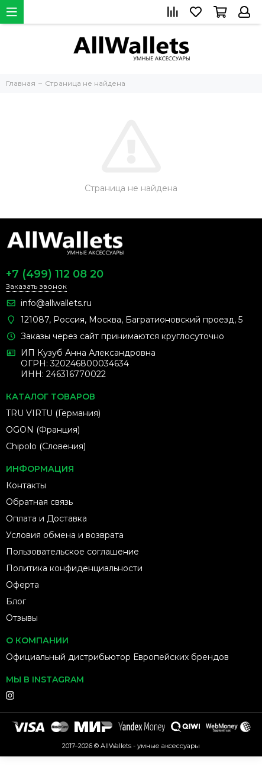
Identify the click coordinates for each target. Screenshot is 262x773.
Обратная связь (39, 502)
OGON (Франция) (43, 429)
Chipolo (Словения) (46, 446)
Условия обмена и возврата (65, 535)
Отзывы (22, 618)
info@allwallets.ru (56, 303)
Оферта (22, 584)
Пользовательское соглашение (72, 551)
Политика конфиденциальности (74, 568)
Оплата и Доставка (46, 518)
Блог (16, 601)
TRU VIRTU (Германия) (53, 413)
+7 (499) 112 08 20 (54, 274)
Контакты (26, 485)
